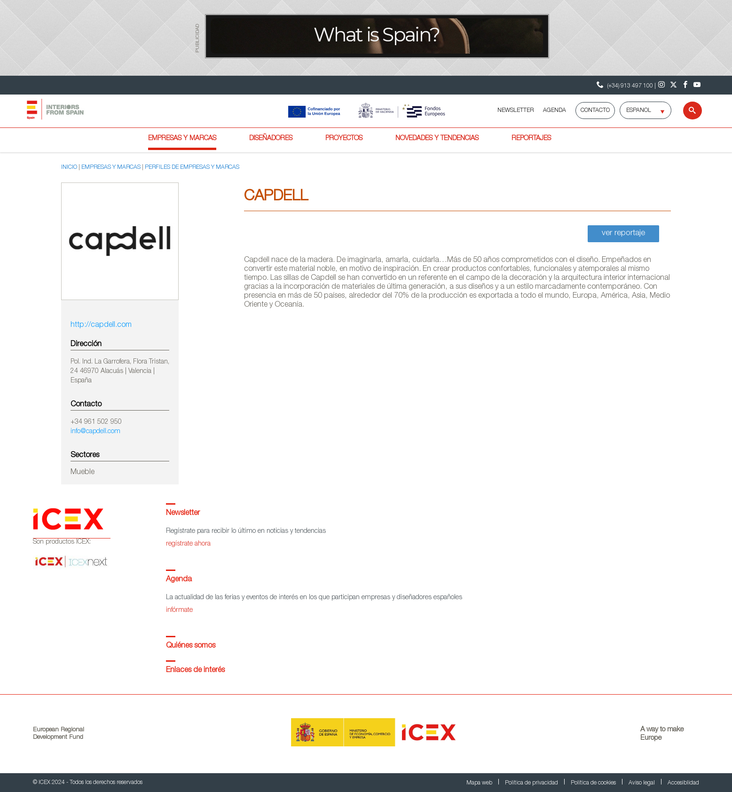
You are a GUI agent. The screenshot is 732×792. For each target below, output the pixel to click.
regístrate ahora (188, 544)
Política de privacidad (532, 783)
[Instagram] (662, 85)
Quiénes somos (190, 646)
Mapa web (480, 783)
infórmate (179, 610)
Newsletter (183, 513)
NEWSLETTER (515, 110)
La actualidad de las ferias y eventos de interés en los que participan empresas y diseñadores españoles (314, 597)
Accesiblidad (683, 783)
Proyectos (343, 138)
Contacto (595, 110)
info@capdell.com (95, 431)
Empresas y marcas (182, 138)
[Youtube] (697, 85)
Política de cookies (594, 783)
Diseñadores (270, 138)
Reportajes (531, 138)
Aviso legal (642, 783)
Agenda (179, 580)
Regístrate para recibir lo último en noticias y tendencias (246, 531)
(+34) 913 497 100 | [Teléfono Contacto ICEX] (625, 85)
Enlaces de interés (195, 670)
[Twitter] (673, 85)
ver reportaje (623, 234)
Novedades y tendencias (437, 138)
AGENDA (554, 110)
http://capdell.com (101, 325)
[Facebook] (685, 85)
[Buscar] (686, 110)
